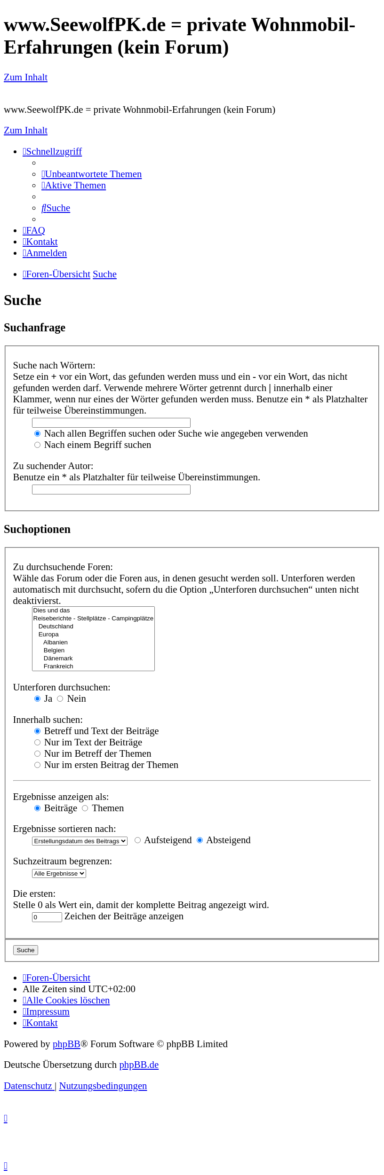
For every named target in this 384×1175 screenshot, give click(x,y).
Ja (43, 698)
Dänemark (93, 659)
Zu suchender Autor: (53, 465)
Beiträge (56, 807)
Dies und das (93, 611)
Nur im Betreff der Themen (93, 753)
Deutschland (93, 627)
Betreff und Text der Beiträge (96, 730)
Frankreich (93, 667)
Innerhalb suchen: (48, 719)
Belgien (93, 651)
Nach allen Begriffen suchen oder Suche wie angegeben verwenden (171, 433)
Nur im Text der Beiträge (88, 741)
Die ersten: (34, 893)
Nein (71, 698)
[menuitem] (91, 173)
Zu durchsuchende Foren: (63, 566)
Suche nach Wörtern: (54, 365)
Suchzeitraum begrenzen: (62, 860)
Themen (103, 807)
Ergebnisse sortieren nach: (64, 828)
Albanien (93, 643)
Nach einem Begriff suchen (93, 444)
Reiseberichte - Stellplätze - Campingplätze (93, 619)
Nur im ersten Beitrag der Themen (106, 764)
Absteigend (224, 839)
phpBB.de (139, 1064)
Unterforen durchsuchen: (62, 687)
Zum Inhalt (26, 76)
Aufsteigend (163, 839)
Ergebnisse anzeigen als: (61, 796)
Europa (93, 635)
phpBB (66, 1043)
